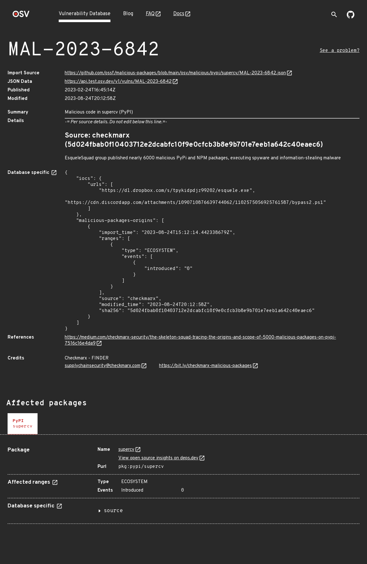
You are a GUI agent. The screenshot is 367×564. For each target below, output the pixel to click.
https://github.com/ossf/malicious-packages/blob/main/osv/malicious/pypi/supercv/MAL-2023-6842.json (175, 73)
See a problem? (339, 51)
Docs (178, 14)
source (113, 511)
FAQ (150, 14)
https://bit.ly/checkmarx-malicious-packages (205, 366)
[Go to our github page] (350, 17)
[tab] (23, 423)
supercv (126, 450)
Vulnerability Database (84, 14)
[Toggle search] (334, 14)
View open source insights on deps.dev (158, 458)
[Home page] (21, 16)
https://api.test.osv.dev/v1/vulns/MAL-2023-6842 (118, 82)
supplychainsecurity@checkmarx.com (102, 366)
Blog (128, 14)
